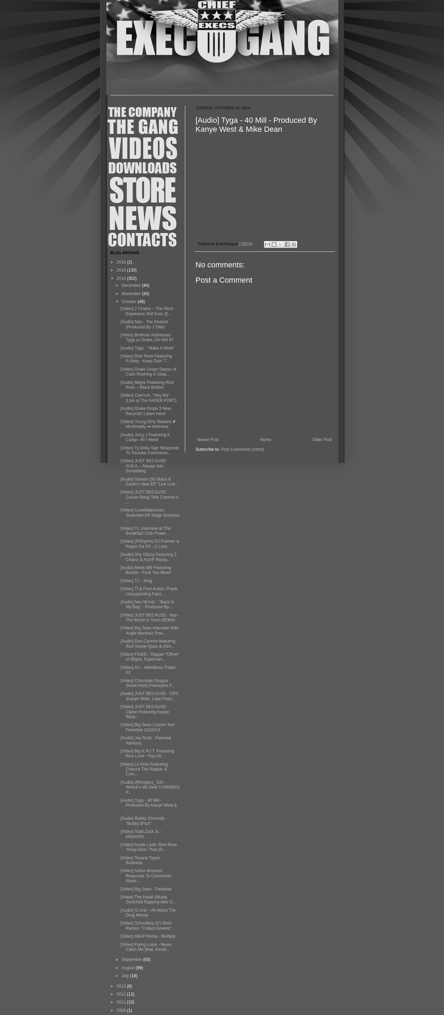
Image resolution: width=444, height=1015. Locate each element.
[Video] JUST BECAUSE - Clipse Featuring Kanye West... (144, 711)
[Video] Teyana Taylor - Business (141, 860)
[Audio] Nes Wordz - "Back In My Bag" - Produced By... (147, 604)
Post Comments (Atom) (242, 449)
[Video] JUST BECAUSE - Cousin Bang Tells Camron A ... (149, 497)
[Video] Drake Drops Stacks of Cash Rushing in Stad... (148, 372)
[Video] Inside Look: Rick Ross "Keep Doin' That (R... (148, 847)
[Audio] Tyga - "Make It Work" (147, 348)
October (129, 301)
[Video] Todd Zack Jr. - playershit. (141, 834)
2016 (122, 262)
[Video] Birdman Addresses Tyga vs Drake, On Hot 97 (146, 337)
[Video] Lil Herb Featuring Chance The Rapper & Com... (144, 769)
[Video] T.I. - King (136, 580)
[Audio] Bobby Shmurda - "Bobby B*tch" (143, 821)
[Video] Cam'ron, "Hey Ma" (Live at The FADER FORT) (148, 398)
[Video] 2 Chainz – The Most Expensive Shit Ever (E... (146, 311)
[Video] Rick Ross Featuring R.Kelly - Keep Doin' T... (146, 358)
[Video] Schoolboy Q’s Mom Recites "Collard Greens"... (147, 925)
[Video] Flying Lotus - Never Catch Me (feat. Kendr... (146, 947)
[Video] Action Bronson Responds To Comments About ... (145, 875)
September (132, 959)
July (125, 975)
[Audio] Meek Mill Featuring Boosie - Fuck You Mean (145, 570)
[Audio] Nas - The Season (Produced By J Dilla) (144, 324)
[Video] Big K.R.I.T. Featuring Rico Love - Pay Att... (147, 753)
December (131, 285)
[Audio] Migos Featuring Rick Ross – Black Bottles (146, 385)
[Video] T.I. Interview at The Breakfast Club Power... (145, 531)
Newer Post (208, 439)
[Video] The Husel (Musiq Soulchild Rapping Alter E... (148, 899)
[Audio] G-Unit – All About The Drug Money (148, 913)
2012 (122, 994)
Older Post (322, 439)
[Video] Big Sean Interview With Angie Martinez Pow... (149, 630)
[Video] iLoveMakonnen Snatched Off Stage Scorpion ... (149, 515)
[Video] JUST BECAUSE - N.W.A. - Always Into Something (144, 465)
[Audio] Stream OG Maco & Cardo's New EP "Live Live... (149, 482)
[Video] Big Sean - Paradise (145, 889)
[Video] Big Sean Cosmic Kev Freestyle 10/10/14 (147, 727)
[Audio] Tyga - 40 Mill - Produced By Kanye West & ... (148, 805)
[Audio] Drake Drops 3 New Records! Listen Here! (145, 411)
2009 (122, 1010)
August (128, 967)
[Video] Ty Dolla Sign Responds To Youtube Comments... (149, 450)
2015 (122, 270)
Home (265, 439)
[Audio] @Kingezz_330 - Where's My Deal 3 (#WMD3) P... (150, 787)
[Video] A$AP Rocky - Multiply (147, 936)
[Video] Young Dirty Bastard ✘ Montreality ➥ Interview (148, 424)
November (131, 293)
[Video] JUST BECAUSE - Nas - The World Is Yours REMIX (149, 617)
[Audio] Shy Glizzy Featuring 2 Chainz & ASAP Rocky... (148, 557)
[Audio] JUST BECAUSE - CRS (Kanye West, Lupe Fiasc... (149, 696)
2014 (122, 278)
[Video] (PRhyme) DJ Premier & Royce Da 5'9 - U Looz (149, 544)
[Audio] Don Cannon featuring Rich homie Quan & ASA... (147, 643)
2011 (122, 1002)
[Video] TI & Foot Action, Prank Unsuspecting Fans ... (148, 591)
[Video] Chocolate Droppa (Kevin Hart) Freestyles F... (147, 683)
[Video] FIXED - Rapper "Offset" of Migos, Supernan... (149, 657)
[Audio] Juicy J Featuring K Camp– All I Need (145, 437)
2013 (122, 986)
